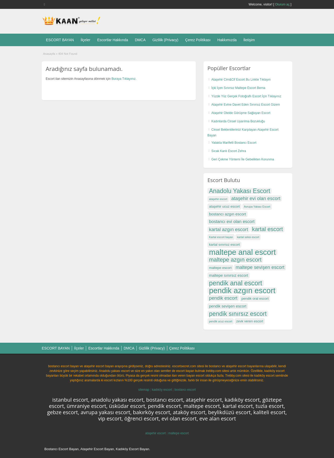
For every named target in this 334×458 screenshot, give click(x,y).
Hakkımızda (227, 40)
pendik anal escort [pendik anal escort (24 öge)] (235, 283)
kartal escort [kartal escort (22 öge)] (267, 229)
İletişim (249, 40)
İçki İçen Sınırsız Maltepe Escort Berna (238, 88)
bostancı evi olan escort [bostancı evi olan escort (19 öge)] (231, 221)
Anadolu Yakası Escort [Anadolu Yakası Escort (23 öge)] (239, 191)
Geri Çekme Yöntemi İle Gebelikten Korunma (242, 159)
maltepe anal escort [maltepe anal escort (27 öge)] (242, 252)
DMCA (140, 40)
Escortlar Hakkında (112, 40)
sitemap (143, 389)
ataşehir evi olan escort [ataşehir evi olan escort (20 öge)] (255, 198)
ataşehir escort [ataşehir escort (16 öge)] (218, 199)
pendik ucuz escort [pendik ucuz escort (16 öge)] (220, 321)
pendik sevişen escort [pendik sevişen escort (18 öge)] (227, 306)
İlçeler (85, 40)
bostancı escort (185, 389)
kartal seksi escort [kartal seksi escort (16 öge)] (248, 237)
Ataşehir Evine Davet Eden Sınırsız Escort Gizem (245, 104)
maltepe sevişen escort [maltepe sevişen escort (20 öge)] (260, 267)
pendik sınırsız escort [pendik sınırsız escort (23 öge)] (238, 314)
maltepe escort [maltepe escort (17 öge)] (220, 268)
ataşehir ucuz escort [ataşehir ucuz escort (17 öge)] (224, 206)
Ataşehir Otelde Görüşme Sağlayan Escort (240, 113)
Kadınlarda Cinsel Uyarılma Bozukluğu (238, 121)
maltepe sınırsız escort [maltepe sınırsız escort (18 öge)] (228, 275)
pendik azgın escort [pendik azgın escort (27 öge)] (242, 290)
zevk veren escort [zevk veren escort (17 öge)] (249, 321)
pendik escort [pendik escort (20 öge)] (223, 298)
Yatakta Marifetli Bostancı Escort (234, 142)
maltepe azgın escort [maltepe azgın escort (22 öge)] (235, 260)
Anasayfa (49, 53)
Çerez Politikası (198, 40)
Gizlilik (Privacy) (165, 40)
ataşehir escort (155, 433)
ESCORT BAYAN (60, 40)
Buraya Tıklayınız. (123, 79)
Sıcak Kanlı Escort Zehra (228, 151)
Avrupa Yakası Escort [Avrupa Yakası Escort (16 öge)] (257, 206)
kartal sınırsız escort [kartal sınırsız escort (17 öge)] (224, 244)
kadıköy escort (162, 389)
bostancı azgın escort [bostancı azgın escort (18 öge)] (227, 214)
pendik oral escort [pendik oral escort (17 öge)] (255, 298)
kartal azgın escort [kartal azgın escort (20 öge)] (228, 229)
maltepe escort (178, 433)
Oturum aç (282, 4)
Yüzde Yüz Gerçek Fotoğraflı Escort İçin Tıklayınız (246, 96)
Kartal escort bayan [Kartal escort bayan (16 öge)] (221, 237)
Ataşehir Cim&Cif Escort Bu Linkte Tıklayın (241, 79)
